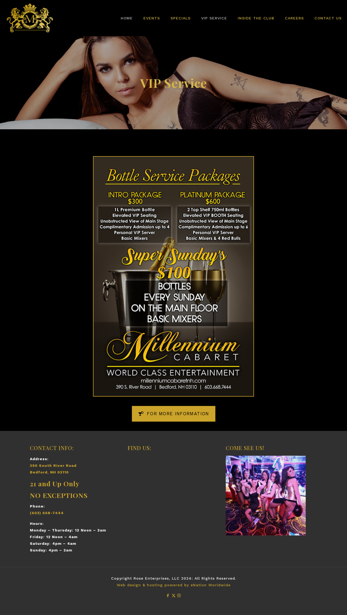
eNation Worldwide (211, 585)
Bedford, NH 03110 (49, 472)
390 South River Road (53, 465)
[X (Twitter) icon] (174, 595)
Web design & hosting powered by (154, 585)
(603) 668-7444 (47, 513)
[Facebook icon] (168, 595)
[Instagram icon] (179, 595)
